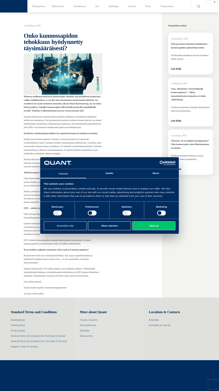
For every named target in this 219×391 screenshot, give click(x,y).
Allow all (153, 225)
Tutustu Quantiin (89, 319)
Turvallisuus (79, 6)
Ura (97, 6)
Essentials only (65, 225)
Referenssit (58, 6)
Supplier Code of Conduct (24, 346)
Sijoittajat (113, 6)
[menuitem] (212, 2)
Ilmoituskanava (88, 325)
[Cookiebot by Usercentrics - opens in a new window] (161, 163)
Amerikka (154, 319)
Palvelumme (38, 6)
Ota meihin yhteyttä (32, 281)
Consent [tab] (63, 173)
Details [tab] (109, 173)
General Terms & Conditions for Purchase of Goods (38, 336)
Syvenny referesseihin (34, 293)
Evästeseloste (18, 319)
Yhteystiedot (167, 6)
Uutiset (132, 6)
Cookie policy (18, 325)
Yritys (148, 6)
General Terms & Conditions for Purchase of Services (39, 341)
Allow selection (109, 225)
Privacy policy (18, 330)
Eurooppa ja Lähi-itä (159, 325)
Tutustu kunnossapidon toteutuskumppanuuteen (45, 287)
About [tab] (155, 173)
